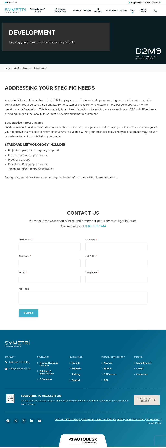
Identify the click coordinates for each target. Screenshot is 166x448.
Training (76, 374)
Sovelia (108, 369)
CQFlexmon (110, 374)
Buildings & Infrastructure (62, 10)
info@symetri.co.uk (19, 369)
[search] (155, 10)
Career (139, 369)
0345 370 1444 (95, 226)
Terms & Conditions (135, 419)
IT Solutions (99, 10)
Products (78, 10)
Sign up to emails (145, 400)
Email (23, 272)
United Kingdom (153, 2)
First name (25, 239)
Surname (91, 239)
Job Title (91, 256)
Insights (123, 10)
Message (24, 289)
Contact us (142, 374)
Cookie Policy (154, 423)
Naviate (108, 363)
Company (25, 256)
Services (88, 10)
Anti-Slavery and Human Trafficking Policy (102, 419)
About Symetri (143, 10)
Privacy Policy (153, 419)
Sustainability (112, 10)
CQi (106, 380)
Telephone (92, 272)
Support (76, 380)
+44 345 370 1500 (19, 362)
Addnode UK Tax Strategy (67, 419)
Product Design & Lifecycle (38, 10)
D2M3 (132, 10)
